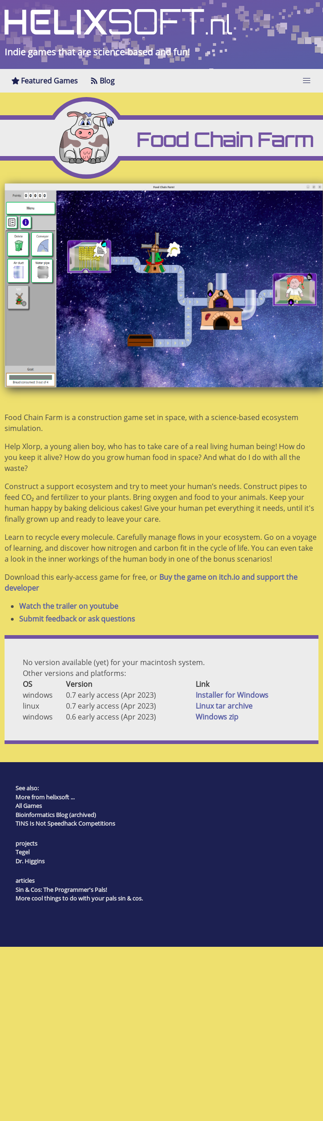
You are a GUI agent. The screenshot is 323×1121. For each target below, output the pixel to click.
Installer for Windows (232, 695)
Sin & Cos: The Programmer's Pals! (61, 890)
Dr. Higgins (30, 861)
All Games (28, 806)
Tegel (22, 852)
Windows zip (217, 717)
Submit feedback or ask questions (77, 619)
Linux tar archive (224, 706)
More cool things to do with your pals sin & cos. (79, 898)
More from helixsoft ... (45, 797)
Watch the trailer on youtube (68, 606)
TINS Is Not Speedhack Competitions (65, 823)
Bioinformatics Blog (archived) (55, 815)
